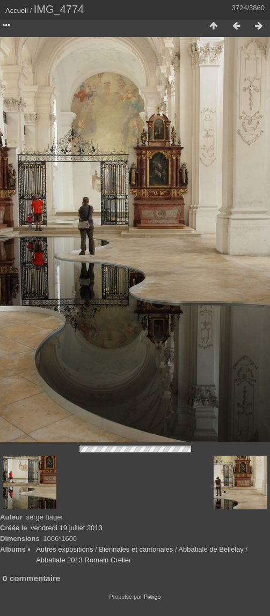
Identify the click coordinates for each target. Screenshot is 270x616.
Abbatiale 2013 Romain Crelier (83, 560)
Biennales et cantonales (136, 549)
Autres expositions (64, 549)
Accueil (16, 10)
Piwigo (152, 596)
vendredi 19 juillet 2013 (67, 528)
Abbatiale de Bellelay (210, 549)
